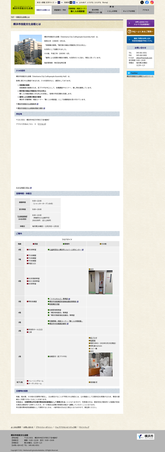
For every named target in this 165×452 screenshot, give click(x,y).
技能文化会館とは (43, 10)
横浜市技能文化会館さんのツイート (140, 76)
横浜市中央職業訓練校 (59, 323)
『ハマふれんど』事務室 (59, 298)
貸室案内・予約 (60, 10)
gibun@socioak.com (144, 58)
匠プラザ (93, 338)
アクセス (145, 10)
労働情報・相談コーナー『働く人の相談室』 (66, 321)
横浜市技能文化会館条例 (28, 104)
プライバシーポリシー (44, 427)
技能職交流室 (54, 304)
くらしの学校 (112, 11)
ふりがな (90, 2)
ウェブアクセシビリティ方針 (66, 427)
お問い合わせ (28, 427)
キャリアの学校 (129, 11)
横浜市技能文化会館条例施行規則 (31, 108)
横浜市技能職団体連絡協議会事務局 (64, 301)
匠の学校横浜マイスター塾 (95, 11)
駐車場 (92, 340)
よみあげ (82, 2)
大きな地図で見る (24, 187)
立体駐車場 (22, 216)
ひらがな (97, 2)
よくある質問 (16, 427)
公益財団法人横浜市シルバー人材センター (66, 249)
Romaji (105, 2)
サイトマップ (84, 427)
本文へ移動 (41, 2)
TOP (12, 17)
